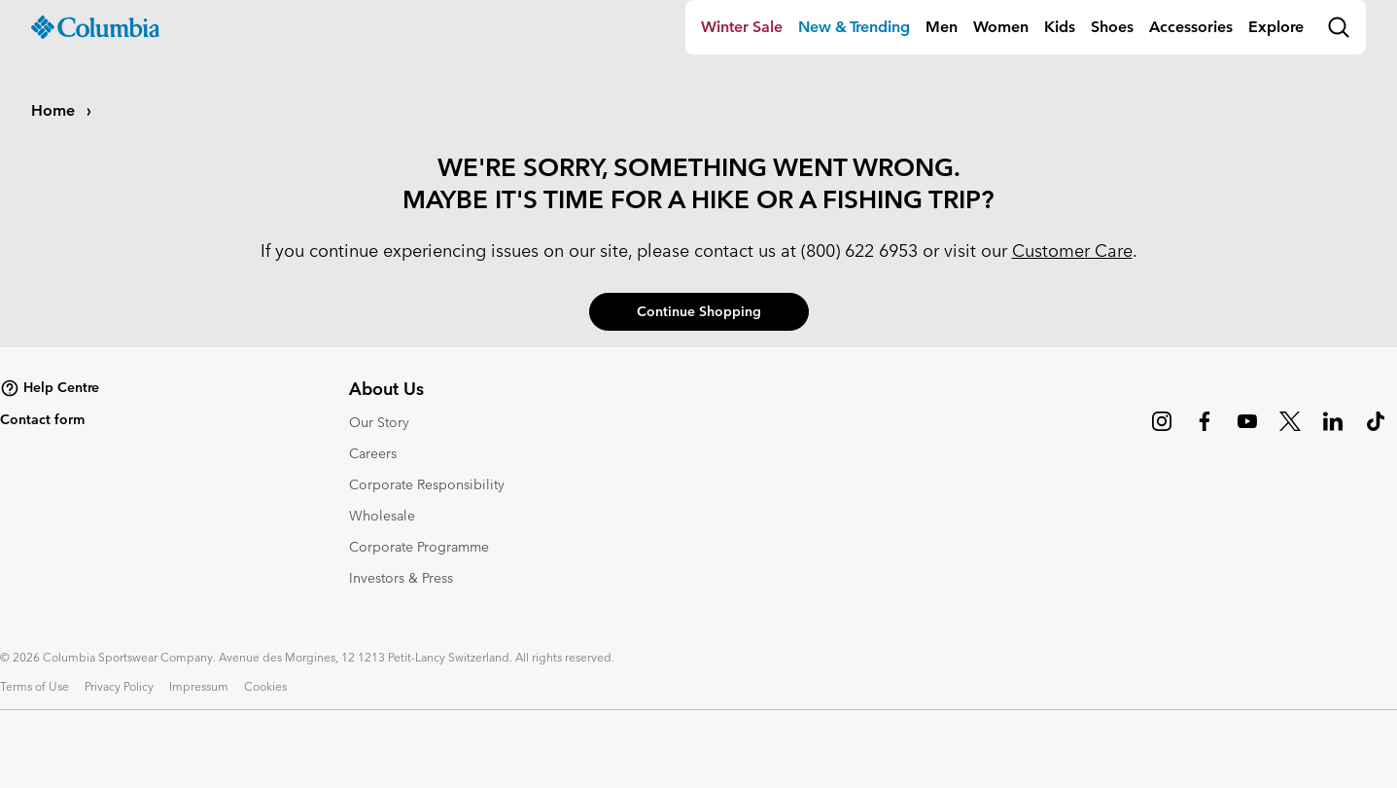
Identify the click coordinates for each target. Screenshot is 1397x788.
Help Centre (49, 388)
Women (1001, 27)
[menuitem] (741, 27)
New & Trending (854, 27)
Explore (1276, 27)
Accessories (1191, 27)
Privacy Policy (119, 686)
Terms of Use (34, 686)
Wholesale (382, 515)
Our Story (379, 422)
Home (55, 110)
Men (942, 27)
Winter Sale (742, 27)
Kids (1059, 27)
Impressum (198, 686)
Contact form (42, 419)
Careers (373, 453)
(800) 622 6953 (859, 250)
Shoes (1112, 27)
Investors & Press (401, 578)
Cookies (265, 686)
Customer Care (1072, 250)
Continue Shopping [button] (699, 311)
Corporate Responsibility (427, 484)
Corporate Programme (419, 546)
